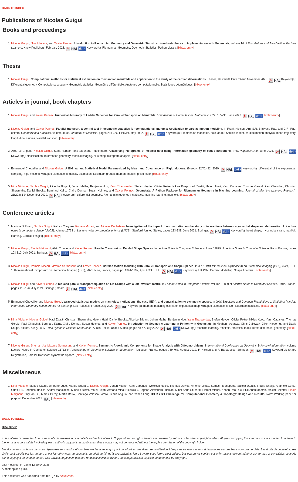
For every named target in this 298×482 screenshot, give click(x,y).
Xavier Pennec (63, 43)
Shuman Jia (38, 345)
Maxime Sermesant (63, 266)
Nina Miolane (39, 43)
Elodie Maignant (41, 248)
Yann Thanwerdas (121, 186)
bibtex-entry (185, 47)
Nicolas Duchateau (113, 226)
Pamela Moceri (84, 226)
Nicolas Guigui (20, 43)
